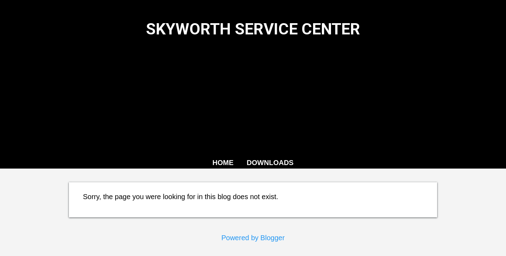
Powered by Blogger (253, 238)
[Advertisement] (253, 96)
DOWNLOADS (270, 162)
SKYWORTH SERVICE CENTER (253, 29)
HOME (223, 162)
